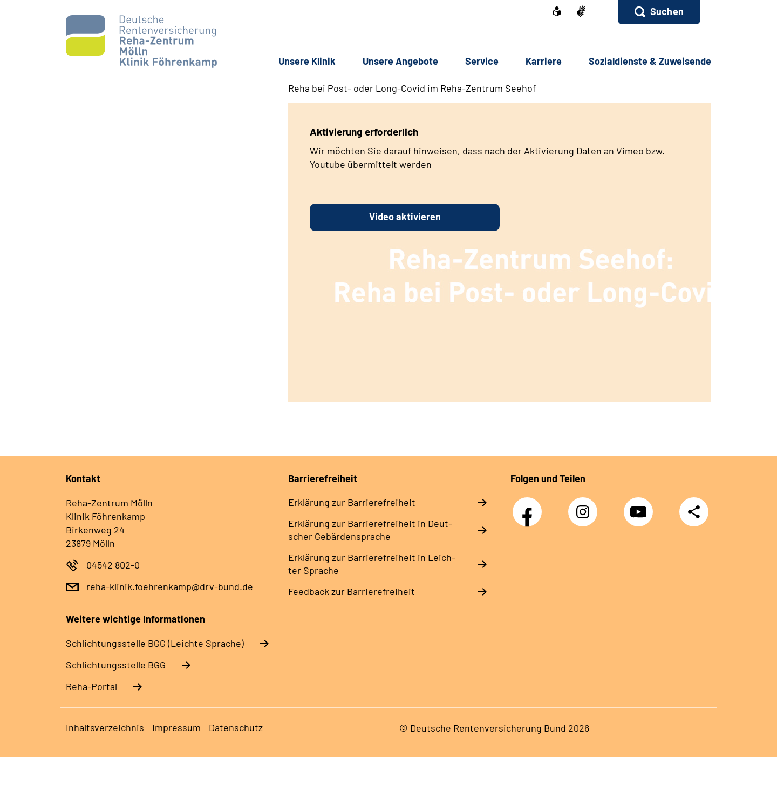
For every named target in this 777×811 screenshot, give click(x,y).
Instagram (585, 506)
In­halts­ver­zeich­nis (105, 727)
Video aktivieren (405, 216)
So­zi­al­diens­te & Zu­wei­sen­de (650, 61)
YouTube (641, 506)
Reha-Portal (91, 686)
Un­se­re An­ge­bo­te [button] (400, 61)
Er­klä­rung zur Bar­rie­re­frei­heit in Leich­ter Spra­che (371, 563)
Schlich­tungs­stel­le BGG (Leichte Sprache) (155, 643)
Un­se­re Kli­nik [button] (307, 61)
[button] (659, 12)
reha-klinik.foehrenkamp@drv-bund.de (169, 586)
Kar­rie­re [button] (544, 61)
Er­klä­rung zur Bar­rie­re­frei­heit (351, 502)
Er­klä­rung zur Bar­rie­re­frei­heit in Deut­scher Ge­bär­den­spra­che (370, 529)
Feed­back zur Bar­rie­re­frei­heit (351, 591)
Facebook (530, 506)
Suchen (667, 11)
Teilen (694, 511)
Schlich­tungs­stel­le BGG (116, 665)
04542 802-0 (113, 565)
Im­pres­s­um (176, 727)
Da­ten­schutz (236, 727)
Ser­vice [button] (482, 61)
